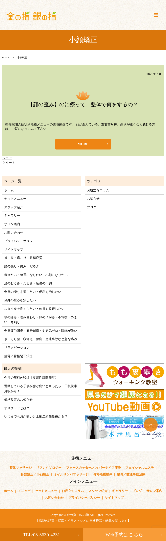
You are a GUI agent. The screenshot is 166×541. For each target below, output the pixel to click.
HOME (5, 57)
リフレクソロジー (48, 468)
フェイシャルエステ (139, 468)
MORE (83, 144)
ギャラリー (12, 216)
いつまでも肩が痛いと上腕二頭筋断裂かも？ (36, 417)
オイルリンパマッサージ (71, 474)
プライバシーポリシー (20, 241)
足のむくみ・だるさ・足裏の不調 (28, 283)
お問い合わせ (13, 232)
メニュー (24, 491)
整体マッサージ (21, 468)
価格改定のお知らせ (18, 400)
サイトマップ (13, 249)
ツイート (8, 162)
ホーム (9, 190)
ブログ (91, 207)
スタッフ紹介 (13, 207)
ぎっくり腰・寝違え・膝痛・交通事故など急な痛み (40, 339)
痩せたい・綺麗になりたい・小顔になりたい (36, 275)
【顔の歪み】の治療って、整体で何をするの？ (83, 104)
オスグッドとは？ (17, 408)
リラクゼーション (17, 347)
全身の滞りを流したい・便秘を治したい (32, 292)
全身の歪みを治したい (20, 300)
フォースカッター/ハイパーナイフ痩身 (93, 468)
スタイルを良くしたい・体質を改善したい (34, 309)
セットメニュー (15, 199)
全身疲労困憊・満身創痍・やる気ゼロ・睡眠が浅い (40, 331)
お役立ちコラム (98, 190)
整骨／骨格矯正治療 (18, 356)
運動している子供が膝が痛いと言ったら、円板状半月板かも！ (40, 389)
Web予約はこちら (124, 534)
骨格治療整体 (102, 474)
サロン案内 (12, 224)
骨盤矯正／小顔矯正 (35, 474)
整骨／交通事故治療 (131, 474)
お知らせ (93, 199)
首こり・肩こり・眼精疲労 (23, 258)
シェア (7, 158)
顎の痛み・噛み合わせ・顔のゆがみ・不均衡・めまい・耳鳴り (40, 320)
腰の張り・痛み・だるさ (21, 266)
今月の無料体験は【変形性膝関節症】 (31, 378)
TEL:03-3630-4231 (41, 534)
